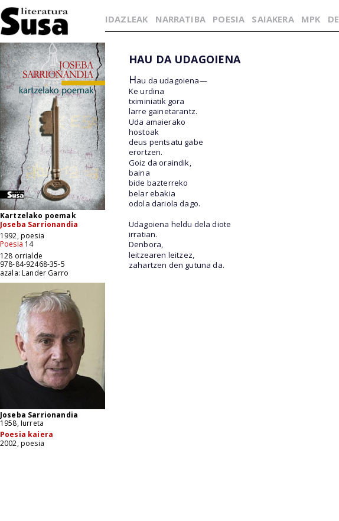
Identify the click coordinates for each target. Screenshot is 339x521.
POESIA (229, 19)
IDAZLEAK (126, 19)
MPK (310, 19)
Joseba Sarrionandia (39, 224)
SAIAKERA (273, 19)
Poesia (11, 244)
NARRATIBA (180, 19)
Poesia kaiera (26, 434)
